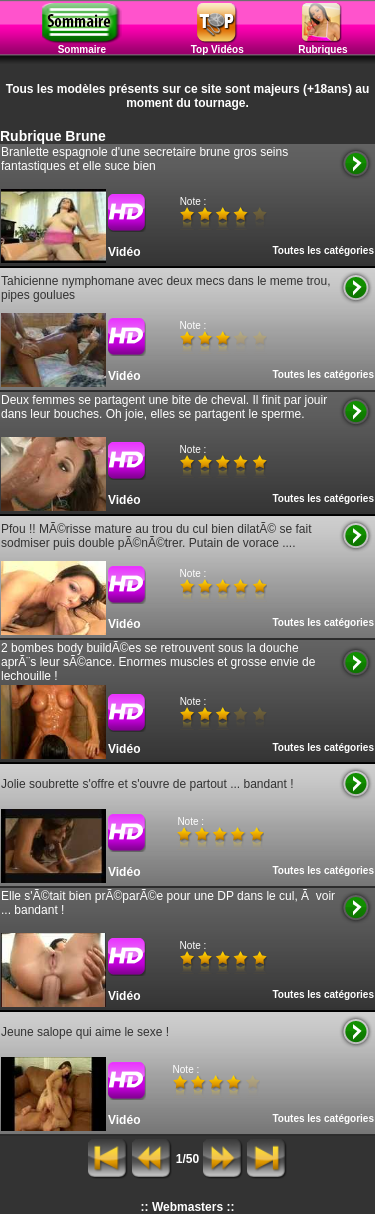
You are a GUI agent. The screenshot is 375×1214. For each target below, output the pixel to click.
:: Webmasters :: (188, 1207)
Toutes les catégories (323, 250)
